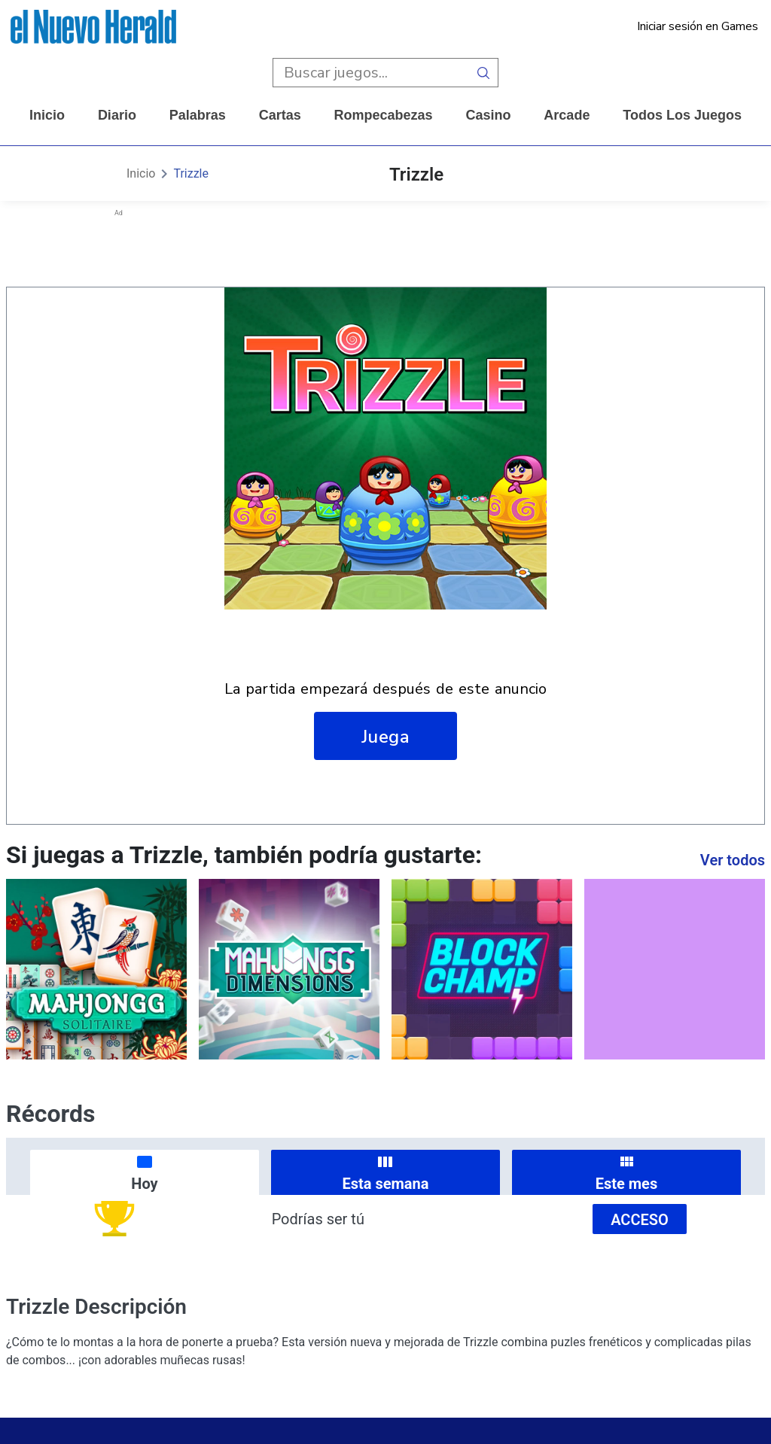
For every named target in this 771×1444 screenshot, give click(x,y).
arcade (567, 115)
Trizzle (191, 173)
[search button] (483, 72)
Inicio (47, 115)
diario (117, 115)
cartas (280, 115)
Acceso (640, 1220)
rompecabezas (383, 115)
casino (487, 115)
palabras (197, 115)
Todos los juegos (682, 115)
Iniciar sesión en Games (697, 26)
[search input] (371, 72)
